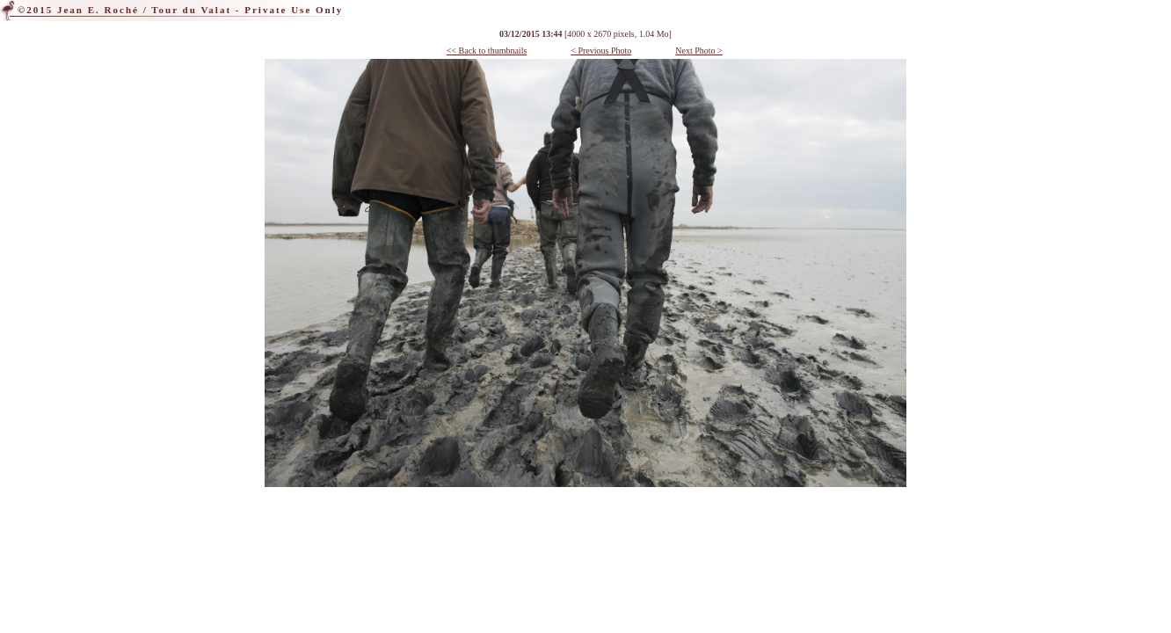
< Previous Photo (601, 50)
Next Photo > (698, 50)
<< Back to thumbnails (487, 50)
